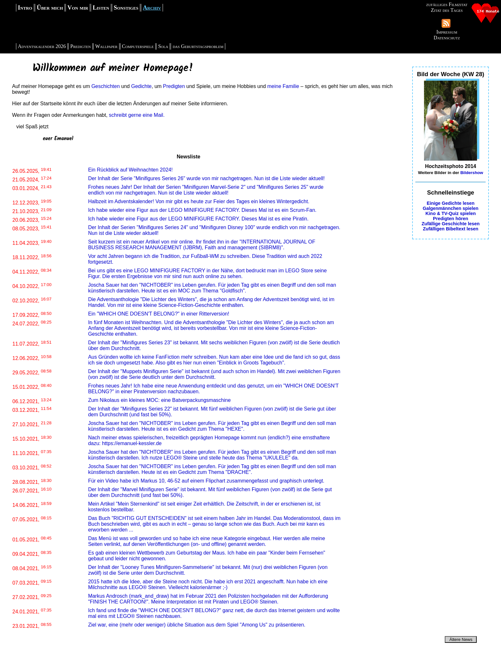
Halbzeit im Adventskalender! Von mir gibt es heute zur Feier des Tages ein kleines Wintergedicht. (199, 201)
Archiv (152, 7)
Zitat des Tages (447, 10)
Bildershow (471, 172)
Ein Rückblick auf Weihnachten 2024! (130, 169)
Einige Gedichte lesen (450, 203)
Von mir (77, 7)
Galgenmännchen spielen (450, 208)
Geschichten (105, 86)
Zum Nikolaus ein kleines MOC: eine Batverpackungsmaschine (159, 400)
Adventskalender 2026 (42, 46)
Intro (25, 7)
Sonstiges (126, 7)
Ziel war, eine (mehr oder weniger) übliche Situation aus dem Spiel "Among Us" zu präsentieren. (196, 624)
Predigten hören (450, 218)
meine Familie (283, 86)
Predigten (80, 46)
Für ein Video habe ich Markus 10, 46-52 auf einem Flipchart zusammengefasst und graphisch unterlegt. (206, 480)
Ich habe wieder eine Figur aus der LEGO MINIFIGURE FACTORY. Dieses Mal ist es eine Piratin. (198, 218)
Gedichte (141, 86)
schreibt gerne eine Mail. (137, 115)
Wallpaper (106, 46)
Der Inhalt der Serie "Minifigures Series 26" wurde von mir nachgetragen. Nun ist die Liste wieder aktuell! (206, 178)
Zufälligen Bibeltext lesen (450, 228)
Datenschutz (447, 37)
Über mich (50, 7)
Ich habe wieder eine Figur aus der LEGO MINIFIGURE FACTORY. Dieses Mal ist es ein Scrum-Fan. (202, 210)
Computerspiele (138, 46)
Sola (163, 46)
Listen (101, 7)
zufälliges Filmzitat (446, 4)
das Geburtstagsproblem (198, 46)
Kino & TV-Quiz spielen (450, 213)
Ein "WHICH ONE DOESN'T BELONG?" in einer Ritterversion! (158, 313)
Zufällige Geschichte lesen (450, 223)
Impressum (446, 32)
